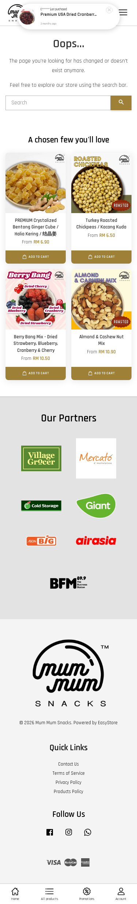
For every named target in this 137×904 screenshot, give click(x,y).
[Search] (58, 103)
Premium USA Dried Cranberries (69, 15)
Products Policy (68, 792)
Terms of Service (69, 773)
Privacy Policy (68, 782)
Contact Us (68, 764)
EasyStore (108, 723)
